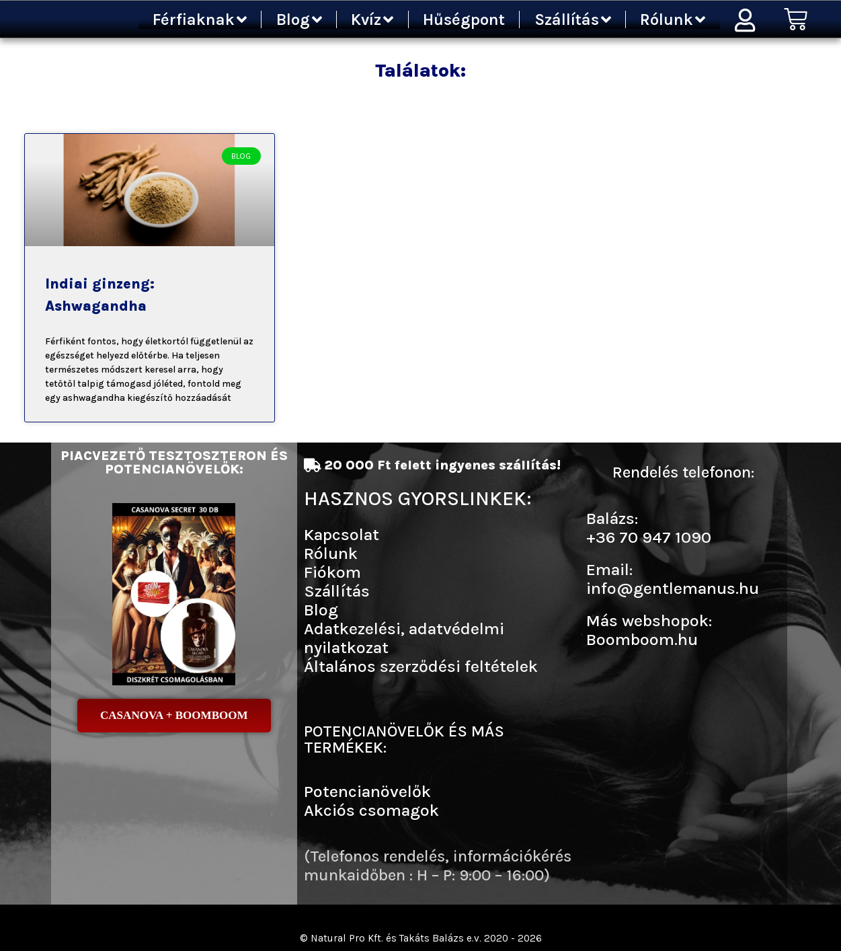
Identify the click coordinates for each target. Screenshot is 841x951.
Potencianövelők (367, 791)
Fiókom (332, 572)
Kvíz (372, 19)
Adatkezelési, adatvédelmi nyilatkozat (404, 638)
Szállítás (572, 19)
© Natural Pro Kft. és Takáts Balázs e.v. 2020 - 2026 (420, 937)
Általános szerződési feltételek (421, 666)
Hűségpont (464, 19)
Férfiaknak (200, 19)
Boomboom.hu (642, 639)
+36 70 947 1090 (648, 537)
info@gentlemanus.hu (672, 588)
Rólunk (672, 19)
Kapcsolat (341, 534)
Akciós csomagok (371, 810)
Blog (299, 19)
